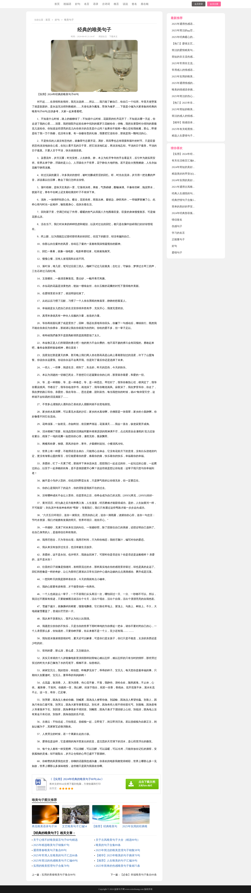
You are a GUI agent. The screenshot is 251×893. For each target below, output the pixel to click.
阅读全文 (103, 36)
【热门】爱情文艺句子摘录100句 (191, 43)
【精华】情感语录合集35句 (187, 122)
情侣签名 (177, 219)
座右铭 (145, 4)
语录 (95, 4)
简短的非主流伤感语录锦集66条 (190, 56)
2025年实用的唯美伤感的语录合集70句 (194, 76)
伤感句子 (177, 226)
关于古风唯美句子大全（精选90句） (118, 839)
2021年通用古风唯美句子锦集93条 (191, 186)
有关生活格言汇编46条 (185, 160)
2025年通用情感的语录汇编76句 (190, 83)
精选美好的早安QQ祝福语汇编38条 (192, 173)
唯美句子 (69, 20)
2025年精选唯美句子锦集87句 (51, 845)
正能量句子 (178, 239)
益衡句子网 (119, 889)
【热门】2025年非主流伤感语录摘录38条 (195, 102)
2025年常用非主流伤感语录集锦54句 (192, 63)
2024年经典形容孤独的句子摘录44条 (192, 213)
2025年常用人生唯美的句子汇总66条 (55, 855)
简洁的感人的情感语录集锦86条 (190, 116)
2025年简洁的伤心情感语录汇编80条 (192, 96)
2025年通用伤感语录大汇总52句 (190, 23)
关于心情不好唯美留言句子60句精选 (55, 839)
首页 (57, 4)
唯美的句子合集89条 (108, 845)
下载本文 (113, 36)
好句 (77, 4)
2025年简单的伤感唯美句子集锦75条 (118, 865)
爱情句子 (177, 252)
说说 (125, 4)
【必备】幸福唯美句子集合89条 (138, 874)
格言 (116, 4)
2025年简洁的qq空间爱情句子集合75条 (194, 30)
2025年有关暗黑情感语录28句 (189, 129)
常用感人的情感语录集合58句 (189, 70)
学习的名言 (178, 232)
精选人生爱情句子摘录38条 (187, 135)
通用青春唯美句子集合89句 (50, 850)
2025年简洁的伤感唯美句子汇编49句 (55, 860)
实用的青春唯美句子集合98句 (58, 874)
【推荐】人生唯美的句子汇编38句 (116, 860)
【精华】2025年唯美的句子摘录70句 (118, 855)
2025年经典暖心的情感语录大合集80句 (194, 37)
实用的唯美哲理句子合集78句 (51, 865)
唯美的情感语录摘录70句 (186, 89)
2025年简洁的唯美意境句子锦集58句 (118, 850)
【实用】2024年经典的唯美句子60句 (192, 154)
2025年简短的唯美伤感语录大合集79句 (194, 109)
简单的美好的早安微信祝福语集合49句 (194, 206)
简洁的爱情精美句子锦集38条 (189, 50)
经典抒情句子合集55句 (185, 200)
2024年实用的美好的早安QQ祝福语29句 (194, 180)
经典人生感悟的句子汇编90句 (189, 193)
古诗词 (106, 4)
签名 (134, 4)
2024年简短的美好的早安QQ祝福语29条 (194, 167)
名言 (86, 4)
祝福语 (67, 4)
